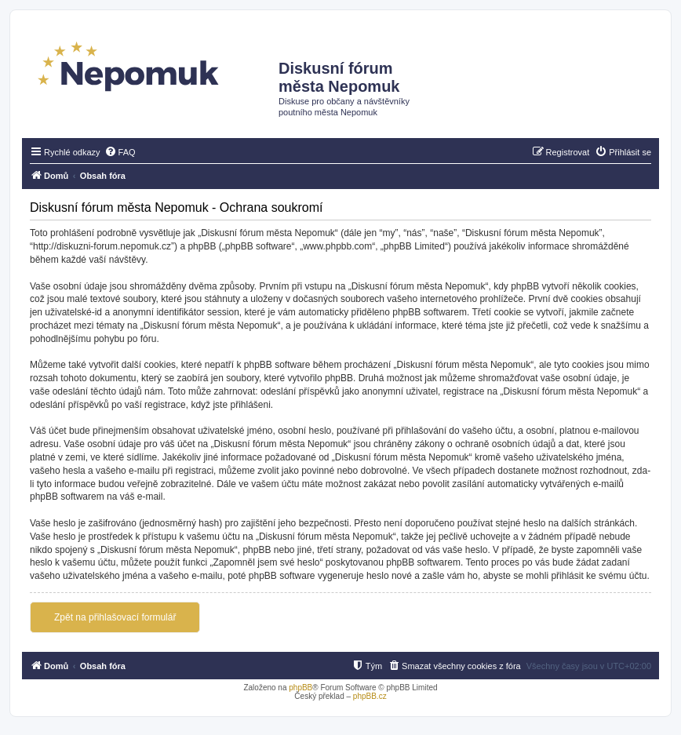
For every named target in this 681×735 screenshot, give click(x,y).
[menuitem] (120, 152)
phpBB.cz (370, 696)
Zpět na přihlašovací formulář (115, 617)
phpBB (300, 687)
